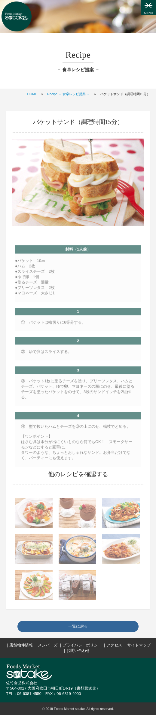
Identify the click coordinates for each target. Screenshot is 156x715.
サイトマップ (139, 645)
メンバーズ (47, 645)
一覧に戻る (78, 626)
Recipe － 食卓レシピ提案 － (68, 94)
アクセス (114, 645)
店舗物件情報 (21, 645)
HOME (32, 94)
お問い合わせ (78, 650)
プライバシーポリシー (82, 645)
